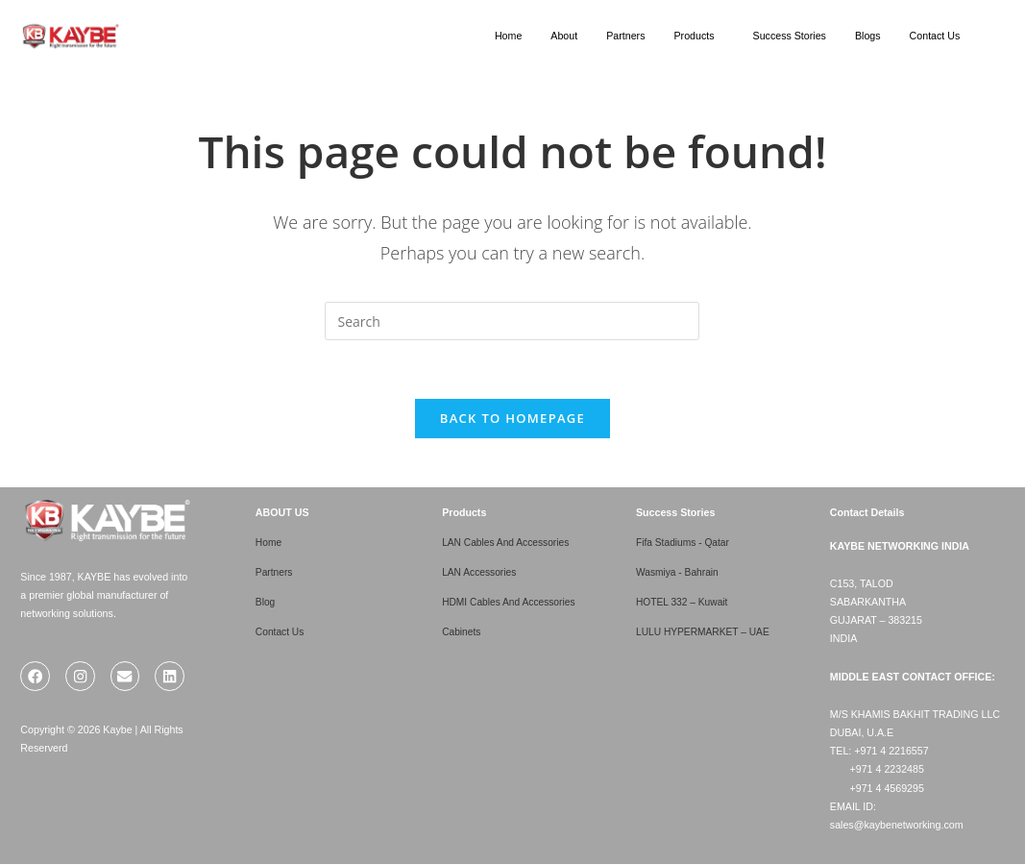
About (563, 35)
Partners (625, 35)
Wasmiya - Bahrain (679, 572)
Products (693, 35)
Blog (266, 601)
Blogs (868, 35)
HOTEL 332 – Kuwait (684, 601)
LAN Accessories (481, 572)
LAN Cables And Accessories (508, 542)
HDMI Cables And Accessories (511, 601)
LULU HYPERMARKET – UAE (705, 630)
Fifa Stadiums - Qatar (684, 542)
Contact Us (935, 35)
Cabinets (462, 630)
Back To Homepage (512, 418)
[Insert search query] (512, 321)
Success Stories (789, 35)
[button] (698, 36)
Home (508, 35)
